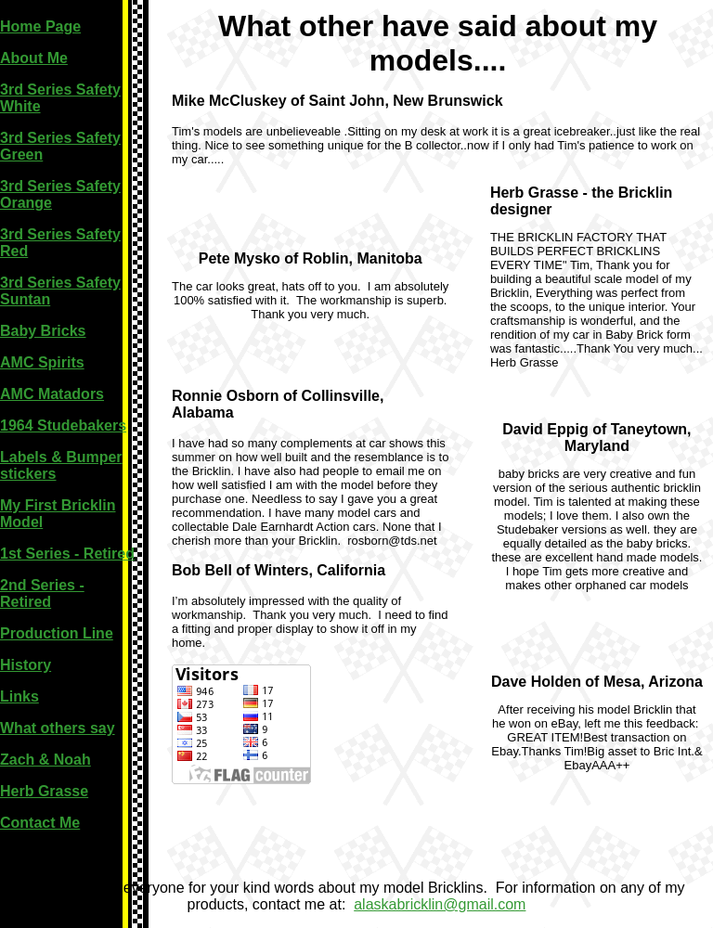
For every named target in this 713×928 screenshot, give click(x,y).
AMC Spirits (42, 362)
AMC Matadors (52, 394)
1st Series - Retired (67, 553)
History (25, 665)
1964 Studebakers (63, 425)
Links (19, 696)
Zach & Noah (45, 759)
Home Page (40, 26)
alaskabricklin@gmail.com (439, 904)
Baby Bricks (43, 331)
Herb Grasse (44, 791)
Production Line (56, 633)
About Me (34, 58)
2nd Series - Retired (42, 593)
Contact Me (40, 823)
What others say (57, 728)
